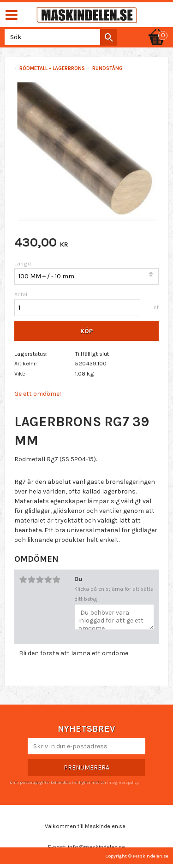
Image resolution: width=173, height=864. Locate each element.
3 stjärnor (40, 580)
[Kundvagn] (156, 28)
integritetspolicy (122, 782)
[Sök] (108, 37)
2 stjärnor (31, 580)
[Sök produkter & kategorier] (59, 37)
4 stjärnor (48, 580)
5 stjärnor (56, 580)
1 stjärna (23, 580)
